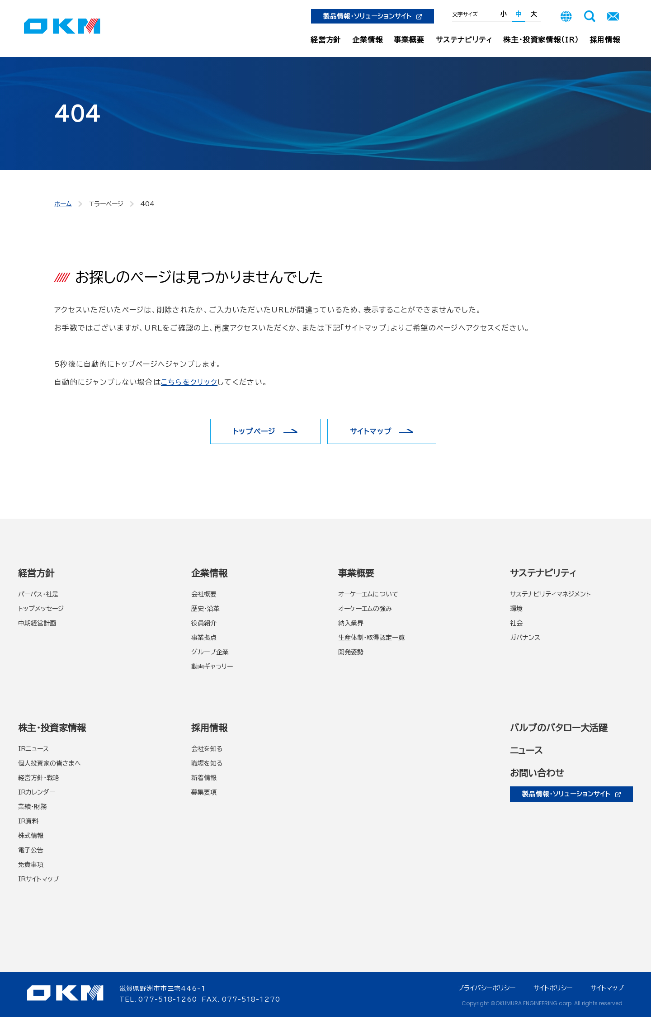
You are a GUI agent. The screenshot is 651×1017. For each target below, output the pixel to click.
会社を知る (206, 749)
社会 (516, 623)
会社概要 (204, 594)
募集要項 (204, 792)
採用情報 (605, 39)
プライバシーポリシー (486, 988)
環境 (516, 608)
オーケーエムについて (368, 594)
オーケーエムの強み (365, 608)
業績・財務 (32, 807)
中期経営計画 (37, 623)
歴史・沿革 (205, 608)
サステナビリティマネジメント (550, 594)
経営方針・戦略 (38, 778)
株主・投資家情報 (52, 727)
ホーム (63, 204)
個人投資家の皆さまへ (49, 763)
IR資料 (28, 821)
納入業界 (350, 623)
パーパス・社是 (38, 594)
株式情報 (30, 836)
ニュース (526, 750)
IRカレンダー (36, 792)
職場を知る (206, 763)
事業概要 (409, 39)
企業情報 (367, 39)
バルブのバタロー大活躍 (559, 727)
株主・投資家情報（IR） (541, 39)
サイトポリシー (552, 988)
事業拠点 (204, 637)
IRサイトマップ (38, 879)
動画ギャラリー (212, 666)
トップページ (254, 431)
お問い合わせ (537, 772)
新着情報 (204, 778)
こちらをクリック (189, 382)
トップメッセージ (41, 608)
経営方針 (326, 39)
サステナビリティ (464, 39)
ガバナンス (525, 637)
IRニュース (33, 749)
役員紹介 (204, 623)
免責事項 (30, 864)
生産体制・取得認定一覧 (371, 637)
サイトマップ (371, 431)
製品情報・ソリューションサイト (372, 16)
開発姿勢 (350, 652)
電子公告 (30, 850)
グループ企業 (210, 652)
